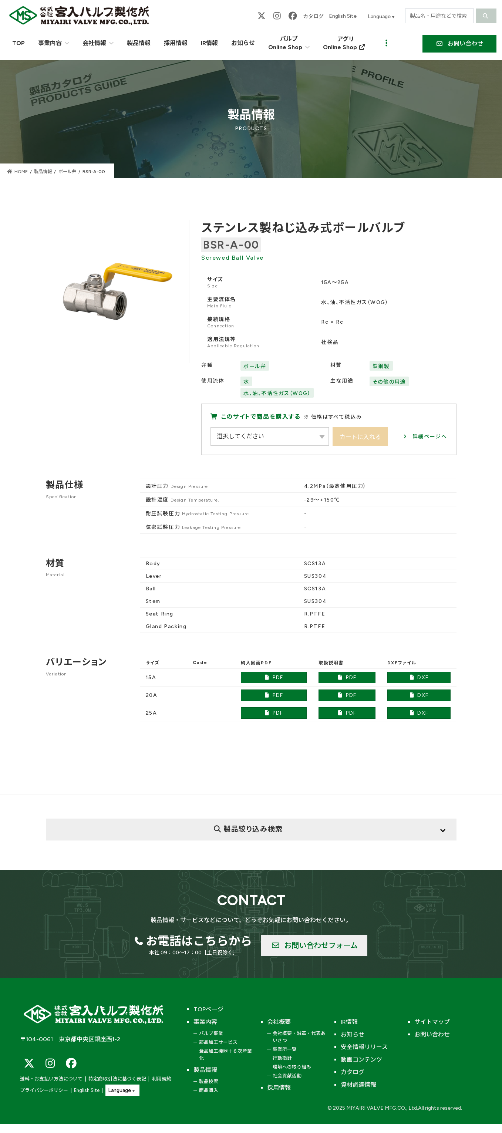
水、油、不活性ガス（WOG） (277, 393)
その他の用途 (389, 382)
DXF (419, 677)
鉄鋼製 (381, 366)
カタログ (313, 16)
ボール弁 (254, 366)
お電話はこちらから (199, 941)
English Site (343, 16)
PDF (273, 677)
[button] (459, 44)
